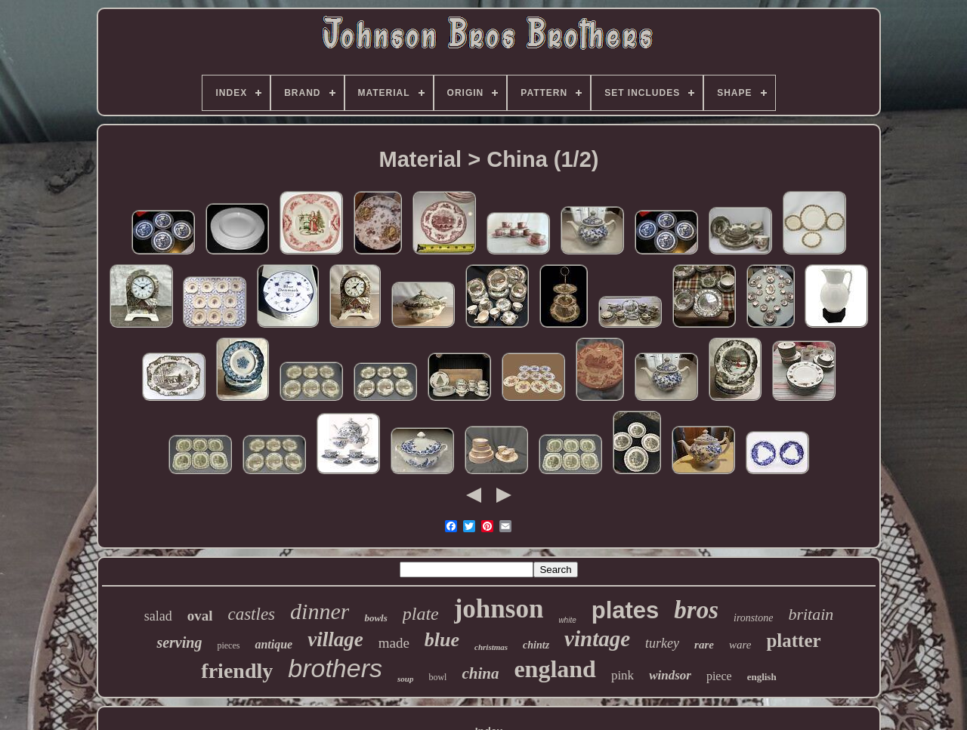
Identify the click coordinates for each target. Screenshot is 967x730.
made (393, 643)
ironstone (753, 618)
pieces (228, 645)
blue (442, 640)
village (335, 639)
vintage (597, 639)
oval (200, 616)
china (480, 673)
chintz (536, 645)
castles (251, 614)
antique (273, 644)
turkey (662, 643)
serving (179, 642)
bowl (437, 677)
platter (793, 640)
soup (405, 678)
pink (622, 675)
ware (740, 645)
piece (719, 676)
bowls (375, 618)
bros (696, 610)
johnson (499, 609)
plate (421, 614)
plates (626, 610)
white (567, 620)
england (554, 668)
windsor (670, 675)
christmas (491, 646)
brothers (335, 668)
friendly (237, 670)
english (762, 676)
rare (704, 645)
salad (158, 616)
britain (810, 614)
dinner (319, 611)
